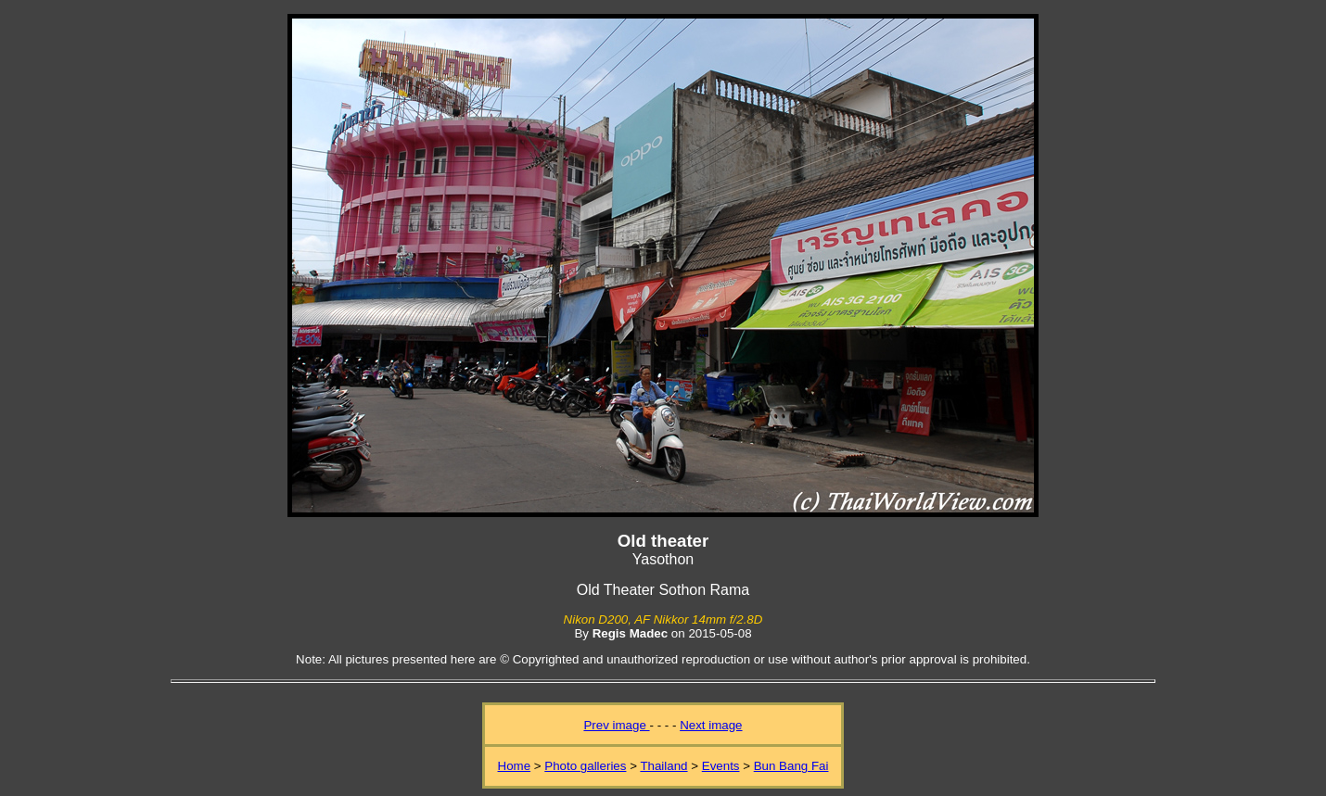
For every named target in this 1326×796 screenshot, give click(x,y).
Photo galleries (585, 766)
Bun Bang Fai (791, 766)
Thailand (663, 766)
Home (514, 766)
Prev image (616, 725)
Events (721, 766)
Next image (711, 725)
